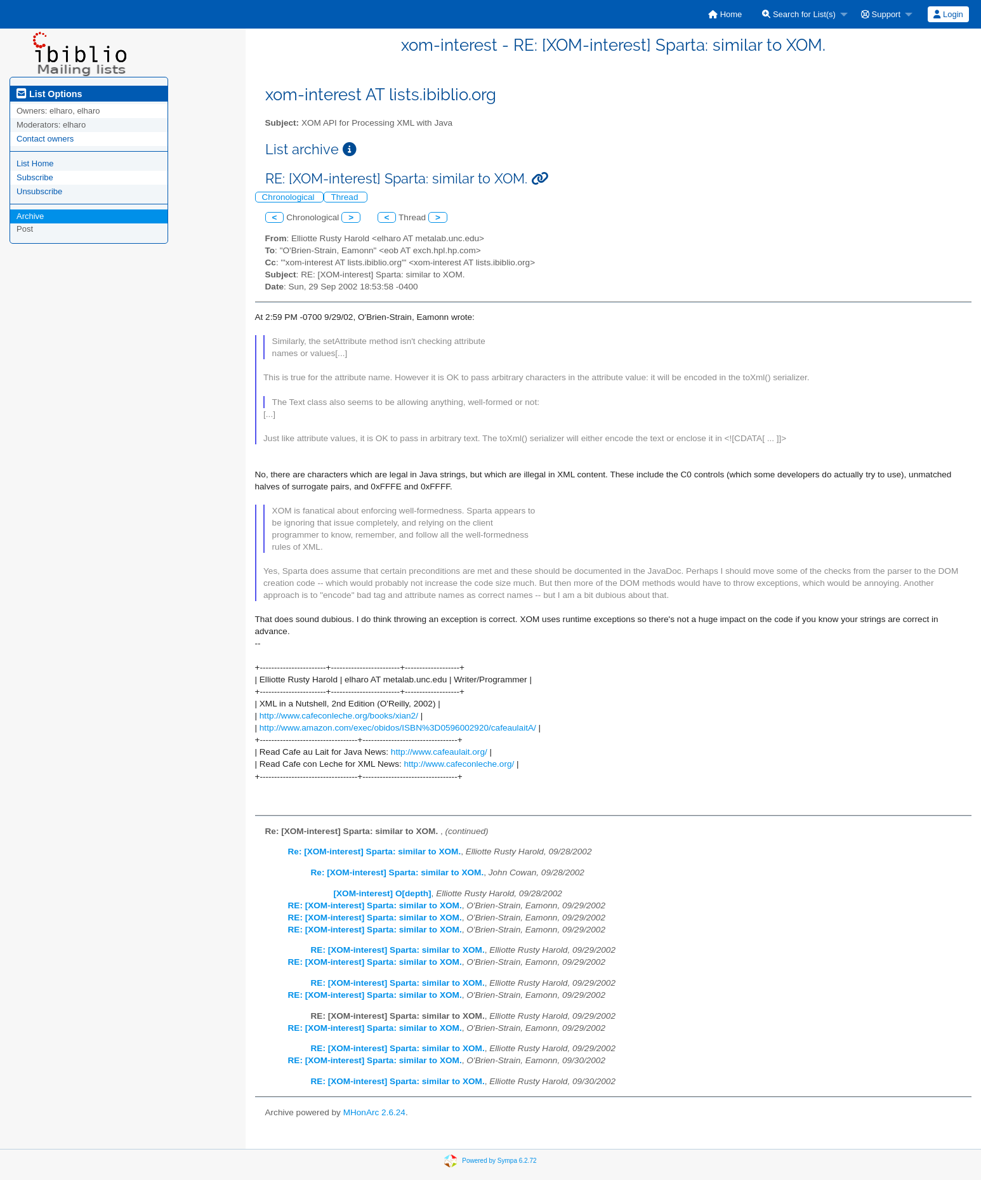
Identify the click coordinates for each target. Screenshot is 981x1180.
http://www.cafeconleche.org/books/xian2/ (339, 715)
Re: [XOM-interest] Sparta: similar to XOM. (374, 851)
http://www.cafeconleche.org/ (459, 764)
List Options (49, 94)
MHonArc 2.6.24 (374, 1112)
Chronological (289, 197)
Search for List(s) (799, 14)
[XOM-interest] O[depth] (382, 893)
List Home (35, 163)
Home (725, 14)
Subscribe (34, 177)
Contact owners (45, 138)
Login (948, 14)
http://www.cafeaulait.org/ (439, 752)
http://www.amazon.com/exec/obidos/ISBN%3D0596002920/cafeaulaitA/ (398, 728)
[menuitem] (725, 14)
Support (880, 14)
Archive (30, 216)
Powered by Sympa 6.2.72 (499, 1160)
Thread (345, 197)
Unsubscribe (39, 191)
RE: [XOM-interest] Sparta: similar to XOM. (375, 905)
